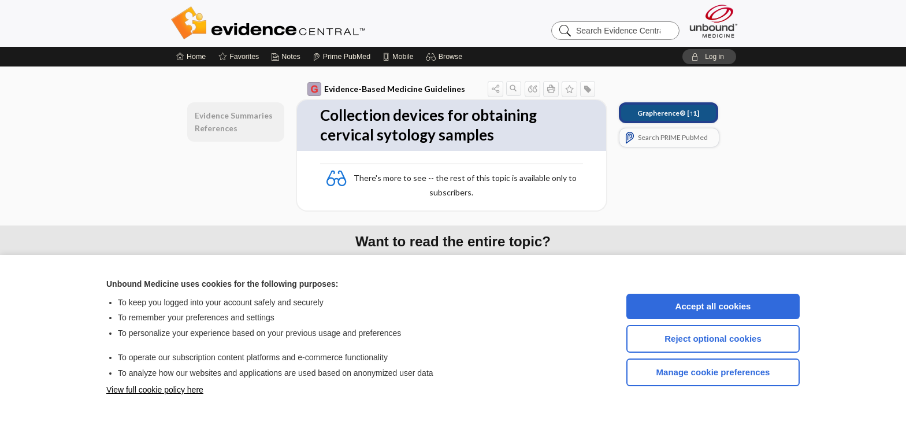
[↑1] (668, 113)
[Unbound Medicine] (713, 21)
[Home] (191, 56)
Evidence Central (314, 23)
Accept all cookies (713, 306)
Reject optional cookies (713, 338)
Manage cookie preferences (713, 372)
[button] (446, 56)
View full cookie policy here (154, 389)
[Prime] (341, 56)
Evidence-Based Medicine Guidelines (386, 89)
